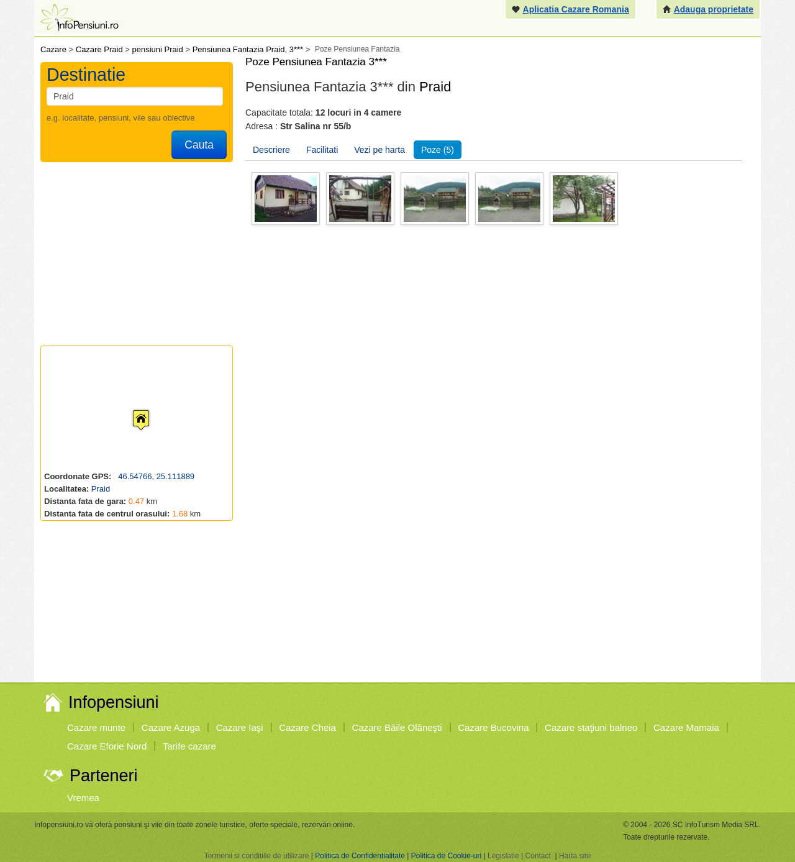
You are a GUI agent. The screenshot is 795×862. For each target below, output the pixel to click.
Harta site (575, 855)
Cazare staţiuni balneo (591, 727)
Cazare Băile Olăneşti (397, 727)
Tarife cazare (189, 746)
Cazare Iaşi (239, 727)
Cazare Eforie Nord (107, 746)
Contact (537, 855)
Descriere (271, 150)
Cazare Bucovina (493, 727)
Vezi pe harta (379, 150)
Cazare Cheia (307, 727)
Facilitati (322, 150)
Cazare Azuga (171, 727)
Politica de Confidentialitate (360, 855)
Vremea (83, 797)
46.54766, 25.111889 (155, 476)
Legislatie (503, 855)
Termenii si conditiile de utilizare (256, 855)
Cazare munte (96, 727)
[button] (131, 408)
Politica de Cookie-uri (446, 855)
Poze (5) (437, 150)
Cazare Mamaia (686, 727)
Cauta (199, 145)
